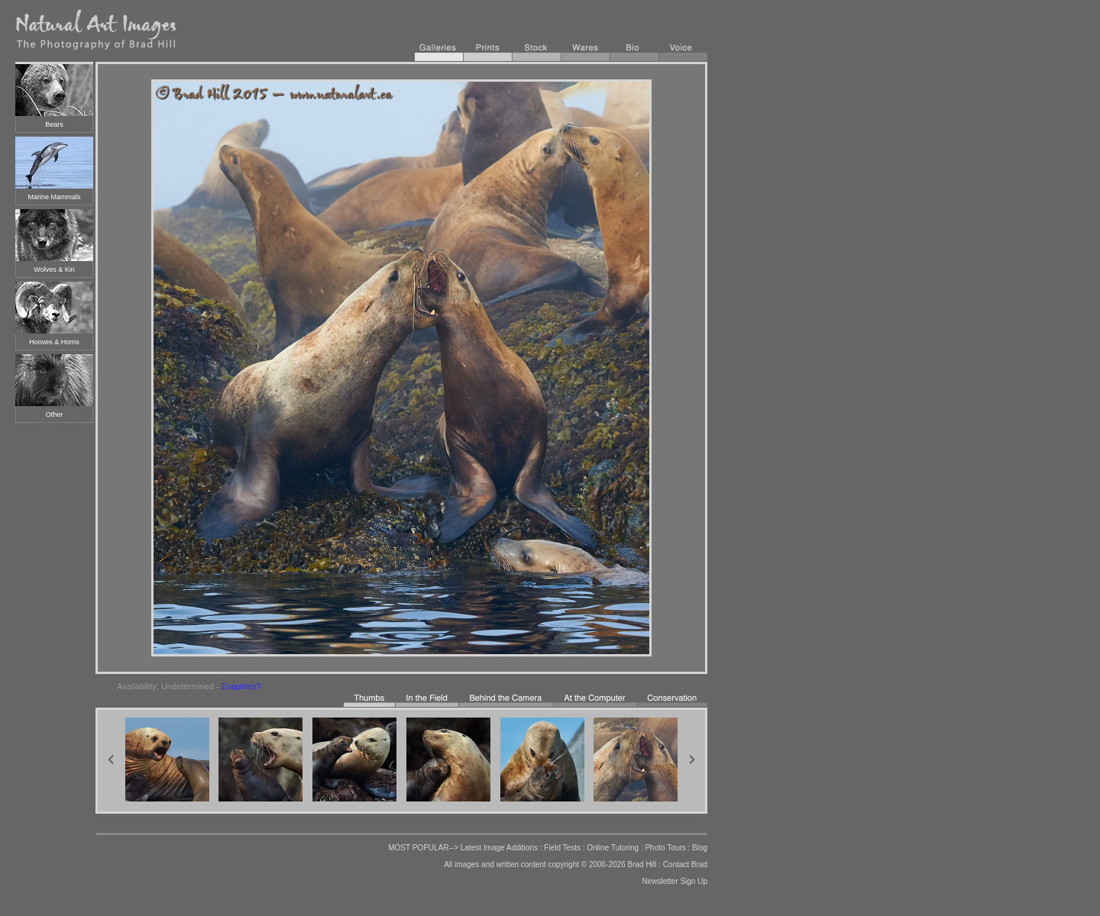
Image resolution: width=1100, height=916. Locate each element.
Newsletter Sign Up (674, 881)
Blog (699, 847)
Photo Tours (665, 847)
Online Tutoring (613, 847)
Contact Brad (685, 864)
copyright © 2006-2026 (586, 864)
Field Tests (562, 847)
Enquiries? (241, 686)
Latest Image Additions (499, 847)
